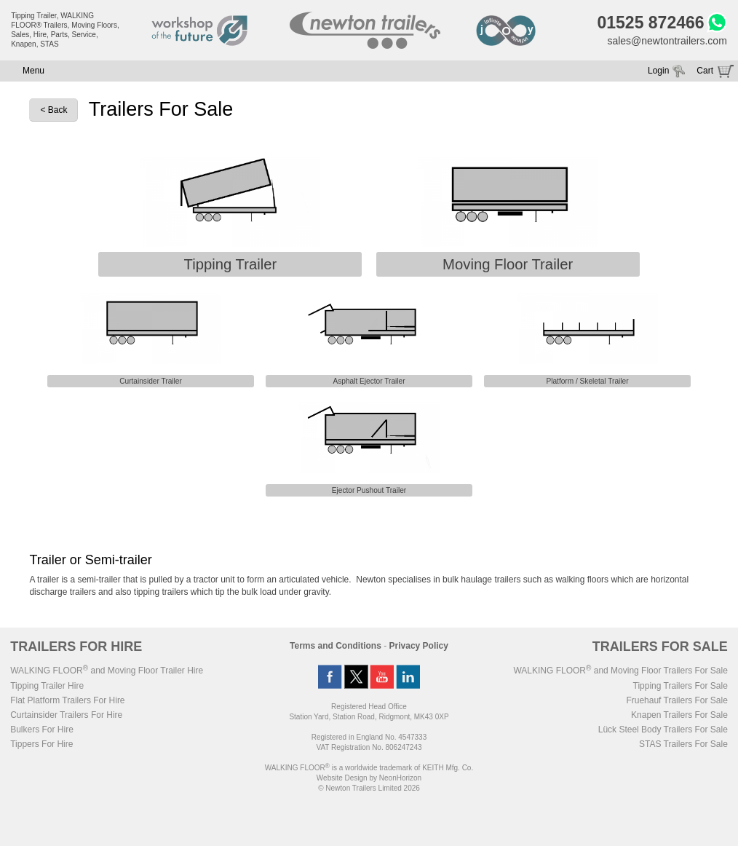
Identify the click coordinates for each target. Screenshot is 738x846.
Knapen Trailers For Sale (679, 715)
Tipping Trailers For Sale (680, 686)
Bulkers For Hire (42, 729)
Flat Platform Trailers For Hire (67, 700)
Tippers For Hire (41, 744)
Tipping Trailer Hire (47, 686)
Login (658, 71)
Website (342, 778)
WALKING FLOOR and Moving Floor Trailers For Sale (620, 670)
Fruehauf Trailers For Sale (676, 700)
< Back (53, 110)
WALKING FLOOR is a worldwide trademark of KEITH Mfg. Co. (369, 768)
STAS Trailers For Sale (683, 744)
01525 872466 (650, 22)
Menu (33, 71)
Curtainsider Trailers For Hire (66, 715)
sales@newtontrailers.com (666, 41)
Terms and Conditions (335, 646)
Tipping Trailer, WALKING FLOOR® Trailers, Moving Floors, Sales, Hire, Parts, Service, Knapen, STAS (65, 30)
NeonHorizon (400, 778)
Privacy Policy (418, 646)
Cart (705, 71)
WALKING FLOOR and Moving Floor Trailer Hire (106, 670)
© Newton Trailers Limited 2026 (369, 788)
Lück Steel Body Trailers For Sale (663, 729)
